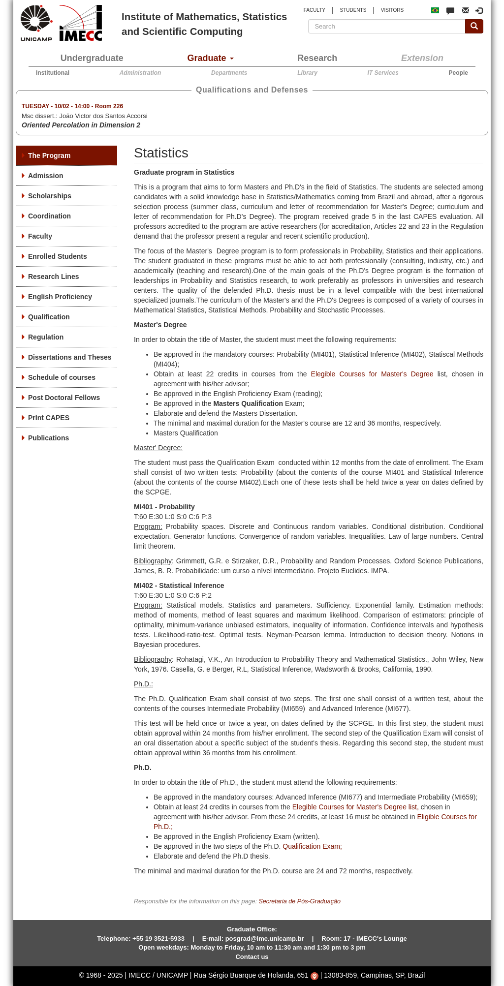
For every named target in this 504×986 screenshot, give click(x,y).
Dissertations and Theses (70, 357)
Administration (140, 72)
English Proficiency (60, 297)
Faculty (40, 236)
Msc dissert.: (85, 116)
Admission (45, 176)
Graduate (211, 58)
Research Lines (53, 276)
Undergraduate (92, 58)
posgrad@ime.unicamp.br (264, 938)
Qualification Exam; (312, 846)
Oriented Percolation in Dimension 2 (81, 125)
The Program (49, 155)
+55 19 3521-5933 (158, 938)
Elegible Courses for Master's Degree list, (355, 807)
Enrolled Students (57, 256)
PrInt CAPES (48, 418)
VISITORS (392, 10)
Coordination (49, 216)
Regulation (45, 337)
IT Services (383, 72)
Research (317, 58)
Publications (48, 438)
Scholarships (49, 196)
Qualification (49, 317)
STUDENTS (353, 10)
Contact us (251, 956)
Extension (422, 58)
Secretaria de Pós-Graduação (299, 901)
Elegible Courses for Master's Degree (372, 374)
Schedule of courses (61, 377)
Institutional (52, 72)
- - (72, 106)
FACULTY (314, 10)
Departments (229, 72)
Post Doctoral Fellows (64, 397)
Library (307, 72)
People (458, 72)
